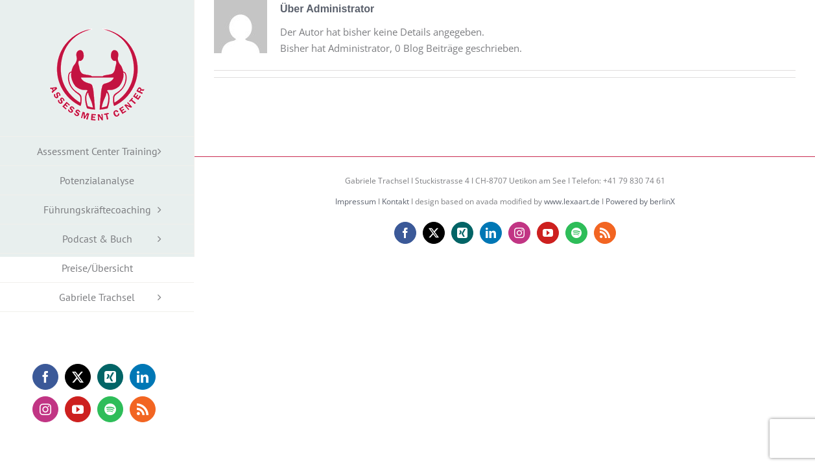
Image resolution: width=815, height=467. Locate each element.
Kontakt (395, 201)
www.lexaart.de (572, 201)
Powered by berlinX (640, 201)
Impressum (355, 201)
